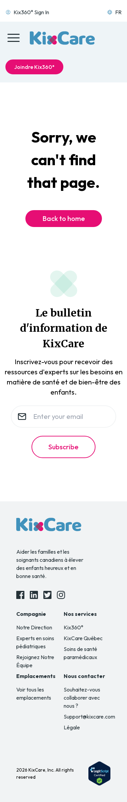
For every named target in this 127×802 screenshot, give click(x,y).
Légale (72, 727)
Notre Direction (34, 627)
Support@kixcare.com (89, 716)
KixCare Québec (83, 638)
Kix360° (73, 627)
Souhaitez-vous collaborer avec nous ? (82, 697)
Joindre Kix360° (34, 67)
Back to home (63, 218)
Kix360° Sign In (27, 12)
